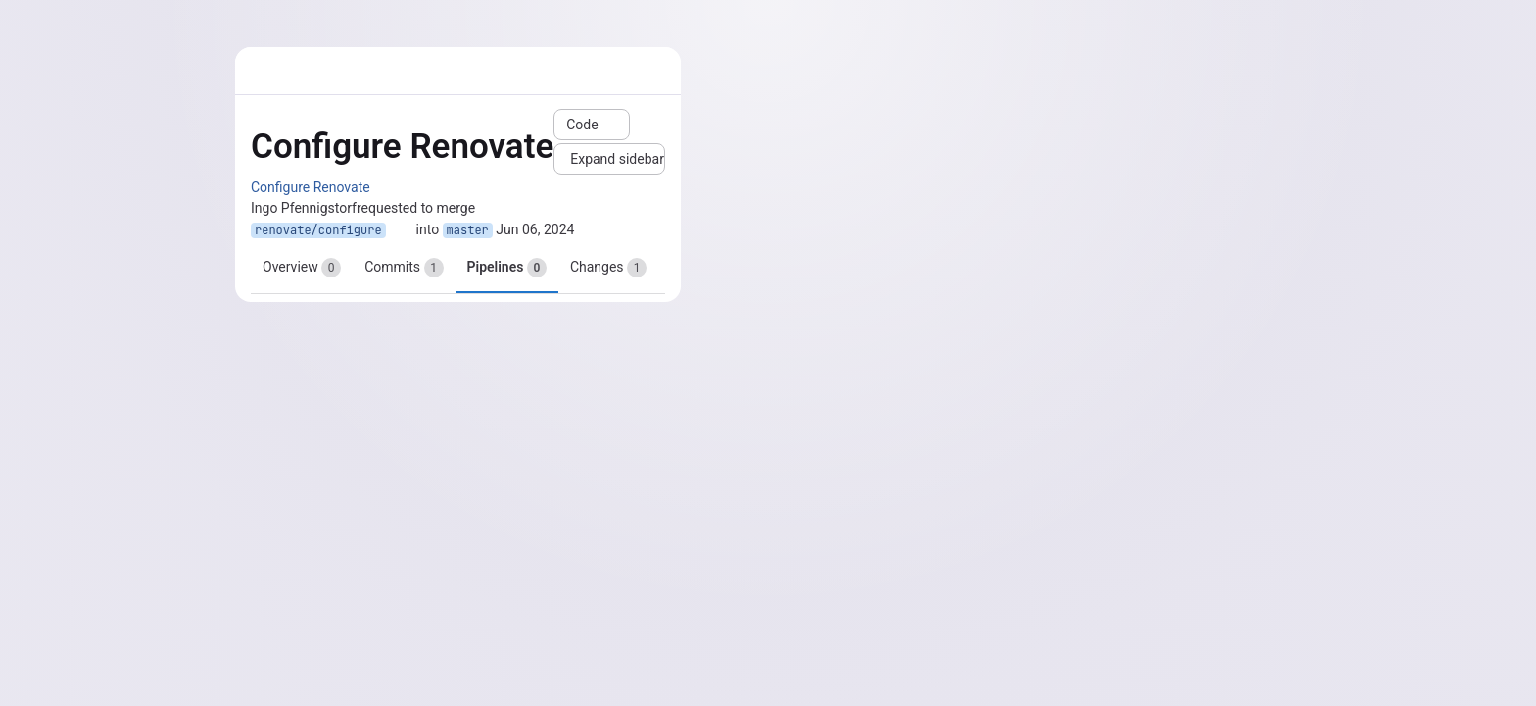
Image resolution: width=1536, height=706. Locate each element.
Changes (608, 267)
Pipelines (507, 267)
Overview (302, 267)
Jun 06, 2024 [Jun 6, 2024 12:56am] (535, 229)
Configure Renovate (310, 187)
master (468, 230)
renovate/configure (318, 230)
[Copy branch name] (400, 230)
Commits (403, 267)
